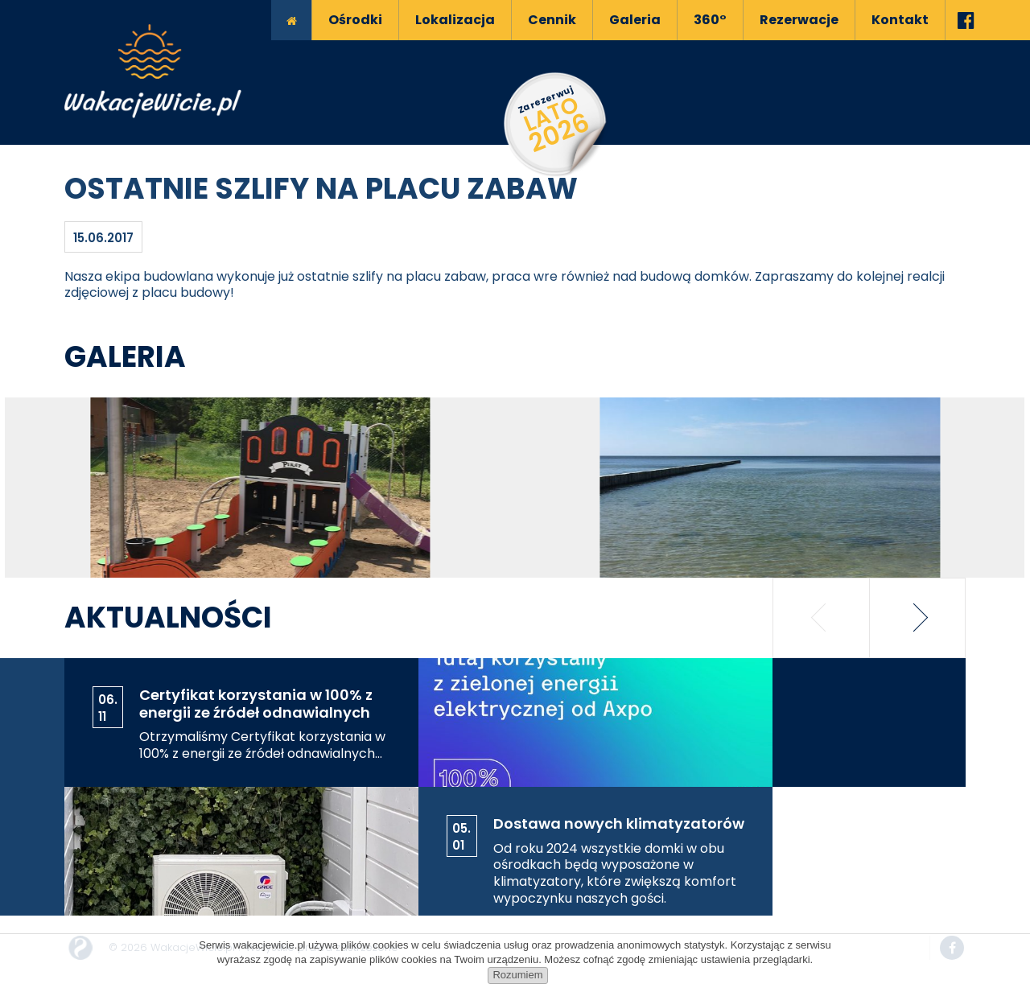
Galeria (125, 356)
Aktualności (168, 617)
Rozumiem (517, 975)
